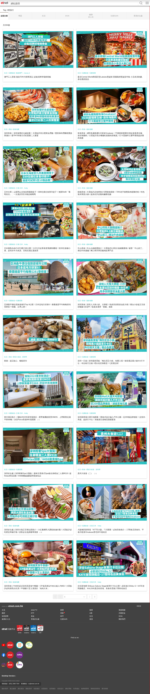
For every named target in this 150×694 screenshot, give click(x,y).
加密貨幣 (5, 616)
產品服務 (13, 689)
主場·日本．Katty (22, 188)
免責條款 (37, 689)
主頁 (3, 610)
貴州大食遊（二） (85, 473)
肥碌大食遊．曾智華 (20, 357)
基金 (32, 616)
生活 (5, 73)
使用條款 (52, 689)
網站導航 (68, 689)
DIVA (121, 616)
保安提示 (60, 689)
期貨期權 (122, 610)
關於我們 (122, 619)
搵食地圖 (16, 129)
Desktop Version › (9, 676)
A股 (90, 613)
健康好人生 (6, 619)
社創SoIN (63, 619)
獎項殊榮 (105, 689)
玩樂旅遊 (12, 73)
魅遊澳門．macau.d (23, 73)
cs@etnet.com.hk (33, 684)
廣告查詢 (21, 689)
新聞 (62, 610)
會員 (91, 619)
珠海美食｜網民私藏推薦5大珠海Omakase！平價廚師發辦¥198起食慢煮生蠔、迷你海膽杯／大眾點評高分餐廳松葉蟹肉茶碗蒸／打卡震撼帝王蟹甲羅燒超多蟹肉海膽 (111, 135)
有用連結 (76, 689)
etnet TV (34, 610)
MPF (62, 616)
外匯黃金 (122, 613)
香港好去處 (35, 619)
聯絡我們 (29, 689)
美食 (10, 129)
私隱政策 (44, 689)
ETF (32, 613)
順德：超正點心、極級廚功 (15, 361)
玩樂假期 (93, 73)
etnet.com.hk (15, 606)
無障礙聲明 (85, 689)
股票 (91, 610)
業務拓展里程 (95, 689)
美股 (62, 613)
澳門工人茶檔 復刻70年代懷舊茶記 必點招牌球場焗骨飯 (27, 77)
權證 (3, 613)
